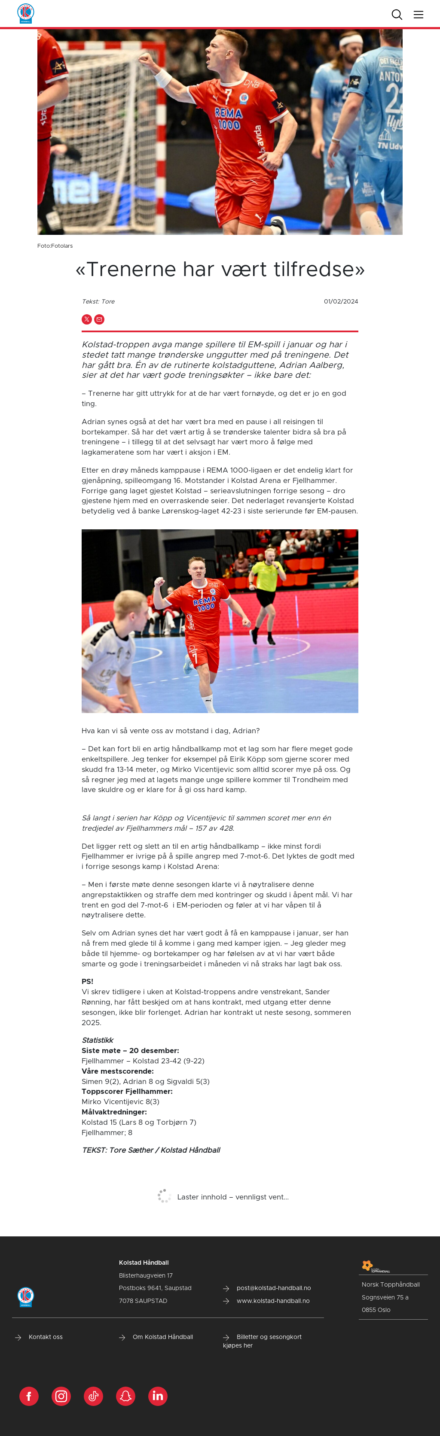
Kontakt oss (39, 1337)
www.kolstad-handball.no (266, 1301)
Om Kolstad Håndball (156, 1337)
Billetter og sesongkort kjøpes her (262, 1341)
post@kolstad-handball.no (267, 1288)
